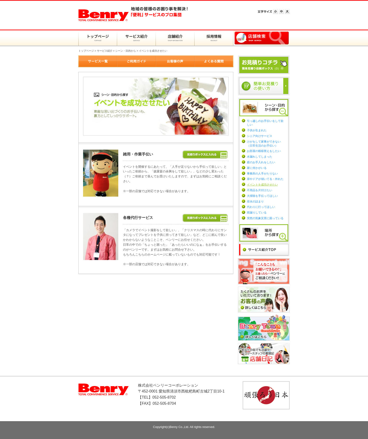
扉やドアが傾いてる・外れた (265, 179)
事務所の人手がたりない (262, 173)
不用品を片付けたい (259, 190)
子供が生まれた (257, 130)
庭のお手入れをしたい (261, 162)
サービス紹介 (104, 50)
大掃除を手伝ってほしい (262, 196)
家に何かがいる (257, 168)
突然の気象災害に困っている (265, 218)
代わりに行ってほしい (261, 207)
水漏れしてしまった (259, 156)
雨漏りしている (257, 212)
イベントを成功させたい (262, 184)
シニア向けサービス (259, 136)
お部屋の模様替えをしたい (264, 151)
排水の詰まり (255, 201)
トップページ (86, 50)
